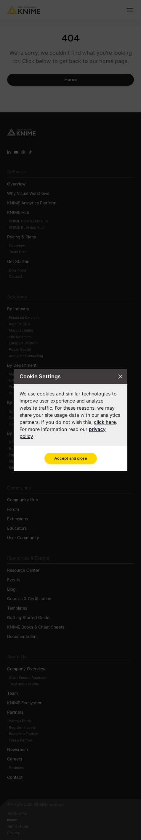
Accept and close (70, 458)
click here (105, 422)
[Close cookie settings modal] (120, 376)
